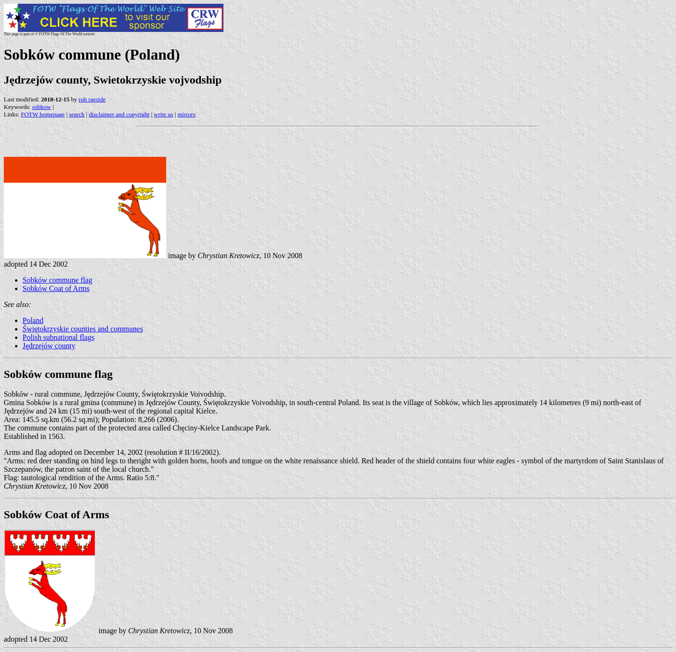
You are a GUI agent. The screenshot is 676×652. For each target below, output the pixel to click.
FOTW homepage (42, 114)
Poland (33, 320)
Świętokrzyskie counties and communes (83, 329)
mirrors (186, 114)
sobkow (41, 106)
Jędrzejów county (49, 346)
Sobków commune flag (57, 280)
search (76, 114)
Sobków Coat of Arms (56, 288)
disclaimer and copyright (119, 114)
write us (164, 114)
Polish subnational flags (58, 337)
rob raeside (92, 99)
